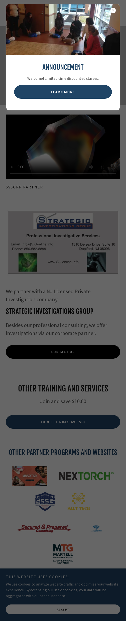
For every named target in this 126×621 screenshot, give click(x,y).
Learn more (63, 92)
